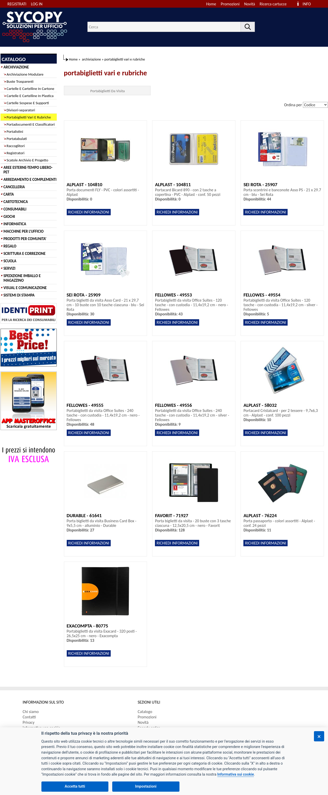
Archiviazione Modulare (25, 74)
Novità (249, 4)
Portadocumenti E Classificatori (31, 124)
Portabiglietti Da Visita (107, 91)
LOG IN (36, 4)
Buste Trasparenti (20, 81)
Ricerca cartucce (273, 4)
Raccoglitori (16, 146)
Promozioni (230, 4)
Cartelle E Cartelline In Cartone (30, 88)
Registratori (16, 153)
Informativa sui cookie (235, 774)
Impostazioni (145, 786)
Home (211, 4)
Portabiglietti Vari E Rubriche (29, 117)
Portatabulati (17, 138)
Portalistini (15, 131)
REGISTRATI (16, 4)
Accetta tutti (75, 786)
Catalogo (145, 711)
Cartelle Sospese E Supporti (28, 103)
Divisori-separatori (21, 110)
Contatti (29, 717)
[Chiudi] (319, 736)
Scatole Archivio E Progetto (27, 160)
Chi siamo (31, 711)
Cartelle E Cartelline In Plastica (30, 95)
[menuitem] (275, 4)
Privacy (29, 722)
